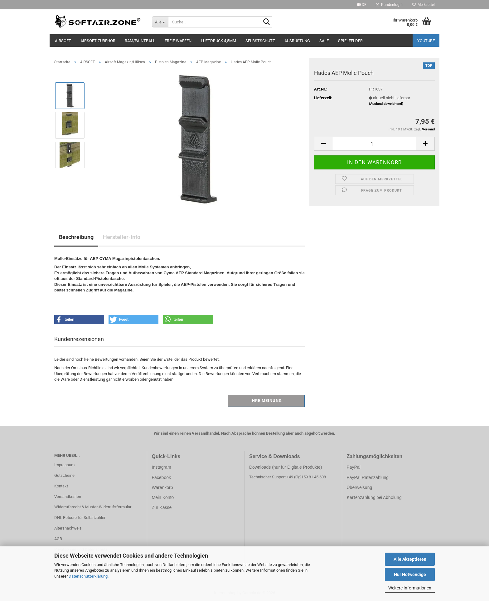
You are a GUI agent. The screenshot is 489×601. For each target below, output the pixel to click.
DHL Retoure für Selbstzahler (79, 517)
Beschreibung (76, 237)
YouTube (426, 40)
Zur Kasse (162, 507)
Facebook (161, 477)
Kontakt (61, 486)
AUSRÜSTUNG (297, 40)
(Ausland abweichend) (386, 104)
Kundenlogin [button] (389, 4)
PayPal (354, 467)
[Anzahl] (374, 144)
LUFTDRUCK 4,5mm (218, 40)
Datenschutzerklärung (88, 576)
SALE (324, 40)
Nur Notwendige (410, 574)
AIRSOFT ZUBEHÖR (97, 40)
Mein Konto (163, 497)
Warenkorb (162, 487)
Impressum (64, 464)
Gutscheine (64, 475)
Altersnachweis (68, 528)
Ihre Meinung (266, 400)
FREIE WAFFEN (178, 40)
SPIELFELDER (350, 40)
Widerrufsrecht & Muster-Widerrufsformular (92, 507)
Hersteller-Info (121, 237)
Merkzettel (423, 4)
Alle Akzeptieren (410, 559)
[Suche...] (160, 21)
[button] (361, 4)
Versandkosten (67, 496)
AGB (58, 538)
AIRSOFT (63, 40)
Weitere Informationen (409, 587)
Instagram (161, 467)
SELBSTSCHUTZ (260, 40)
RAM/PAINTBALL (140, 40)
